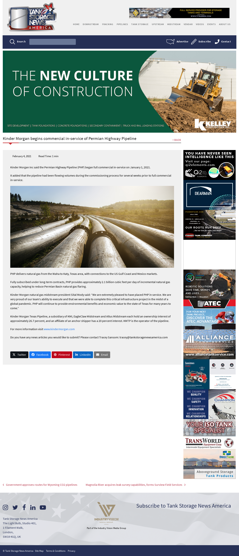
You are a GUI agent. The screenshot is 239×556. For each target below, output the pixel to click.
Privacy (71, 550)
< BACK (176, 139)
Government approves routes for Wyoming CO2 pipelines (40, 485)
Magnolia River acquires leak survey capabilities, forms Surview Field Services (132, 485)
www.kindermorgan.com (59, 329)
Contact (226, 41)
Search (21, 41)
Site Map (39, 550)
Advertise (182, 41)
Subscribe (204, 41)
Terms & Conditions (55, 550)
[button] (19, 354)
